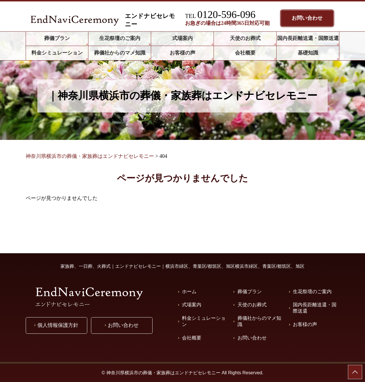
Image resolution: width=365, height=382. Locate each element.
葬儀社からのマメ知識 (259, 321)
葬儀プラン (250, 291)
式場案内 (191, 304)
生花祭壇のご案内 (312, 291)
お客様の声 (305, 324)
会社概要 (191, 338)
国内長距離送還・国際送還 (314, 308)
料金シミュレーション (204, 321)
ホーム (189, 291)
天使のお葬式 (252, 304)
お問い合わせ (252, 338)
